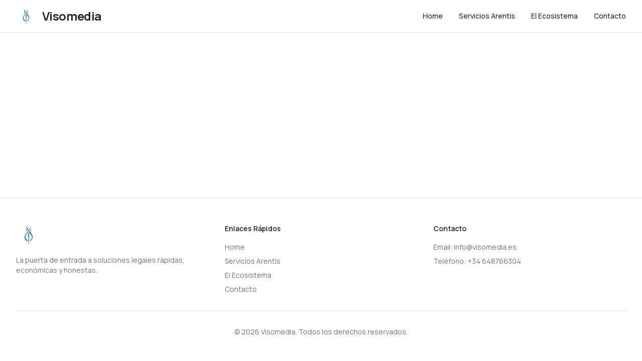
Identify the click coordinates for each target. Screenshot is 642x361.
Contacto (610, 16)
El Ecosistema (554, 16)
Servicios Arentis (487, 16)
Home (433, 16)
